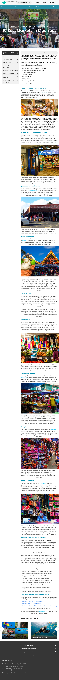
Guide (47, 6)
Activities (10, 6)
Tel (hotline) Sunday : (11, 670)
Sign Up (52, 2)
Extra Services (39, 6)
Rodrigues (54, 6)
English (38, 2)
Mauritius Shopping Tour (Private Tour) (32, 601)
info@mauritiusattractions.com (13, 673)
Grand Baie (25, 240)
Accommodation (19, 6)
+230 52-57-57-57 (14, 668)
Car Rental (29, 6)
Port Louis (44, 92)
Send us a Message (29, 655)
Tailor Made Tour (43, 611)
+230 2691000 (15, 666)
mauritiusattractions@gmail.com (31, 673)
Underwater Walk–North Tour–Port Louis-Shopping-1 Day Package (39, 606)
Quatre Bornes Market (33, 190)
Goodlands (43, 483)
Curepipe (53, 429)
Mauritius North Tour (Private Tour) (31, 603)
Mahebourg (24, 377)
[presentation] (2, 629)
